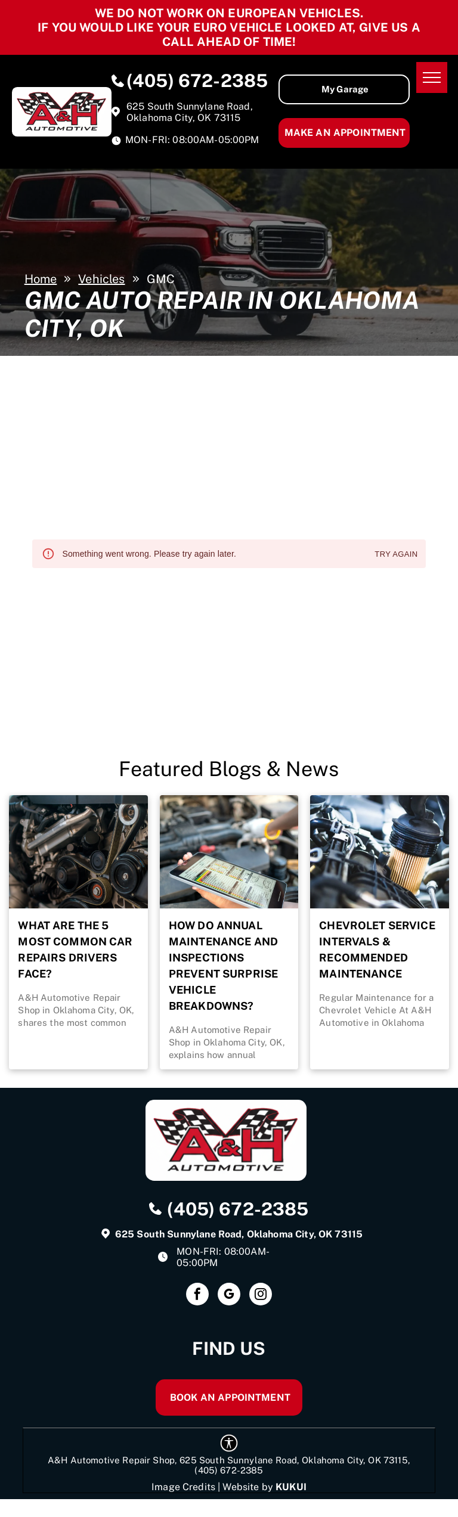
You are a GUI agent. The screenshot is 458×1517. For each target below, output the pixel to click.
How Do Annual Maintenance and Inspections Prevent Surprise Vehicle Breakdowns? (223, 965)
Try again (396, 554)
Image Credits (183, 1487)
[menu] (431, 77)
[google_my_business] (229, 1295)
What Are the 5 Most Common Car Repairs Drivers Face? (75, 949)
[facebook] (197, 1295)
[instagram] (260, 1295)
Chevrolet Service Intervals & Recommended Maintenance (377, 949)
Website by (247, 1487)
